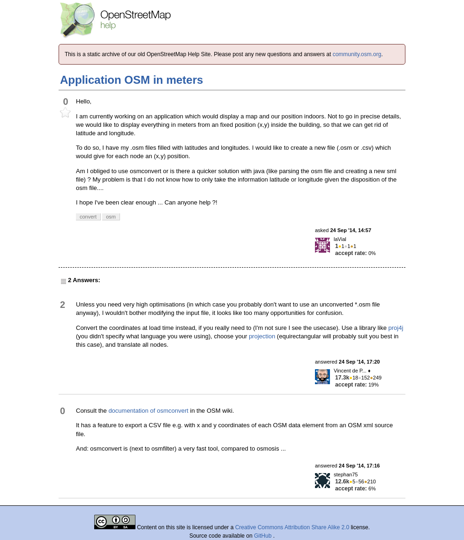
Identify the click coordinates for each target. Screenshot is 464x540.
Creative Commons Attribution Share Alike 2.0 (292, 527)
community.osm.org (357, 54)
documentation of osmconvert (148, 410)
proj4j (396, 327)
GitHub (263, 536)
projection (262, 336)
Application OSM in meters (131, 79)
